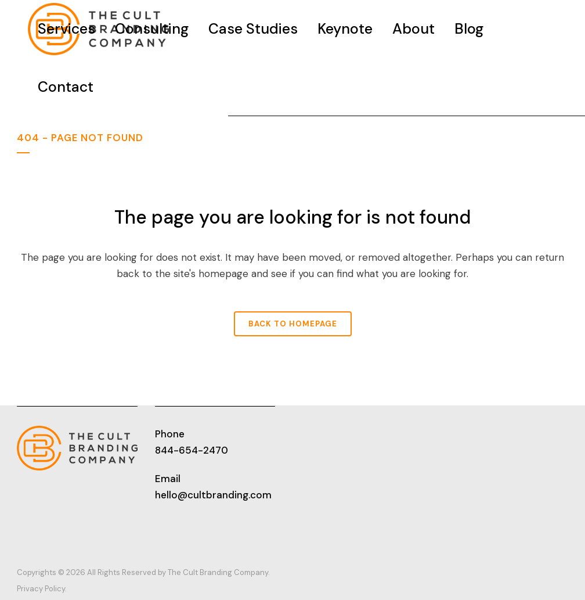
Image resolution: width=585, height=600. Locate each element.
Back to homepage (292, 324)
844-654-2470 (191, 450)
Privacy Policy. (42, 589)
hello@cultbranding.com (213, 494)
